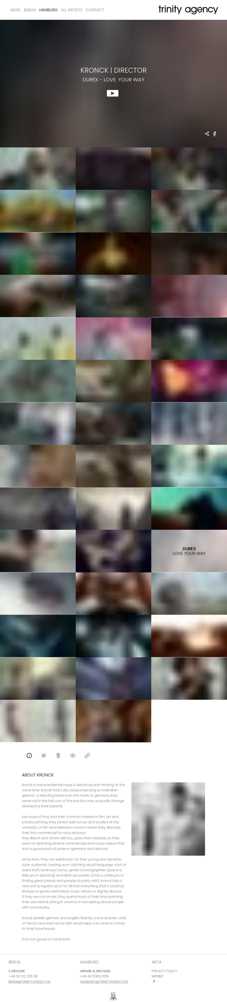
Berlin (30, 10)
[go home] (187, 10)
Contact (95, 10)
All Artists (71, 10)
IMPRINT (158, 976)
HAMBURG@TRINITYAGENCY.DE (104, 981)
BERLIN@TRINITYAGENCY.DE (30, 981)
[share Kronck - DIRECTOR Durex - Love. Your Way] (207, 134)
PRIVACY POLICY (164, 971)
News (15, 10)
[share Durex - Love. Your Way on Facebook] (214, 136)
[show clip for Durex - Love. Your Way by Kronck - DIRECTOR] (113, 83)
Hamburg (48, 10)
